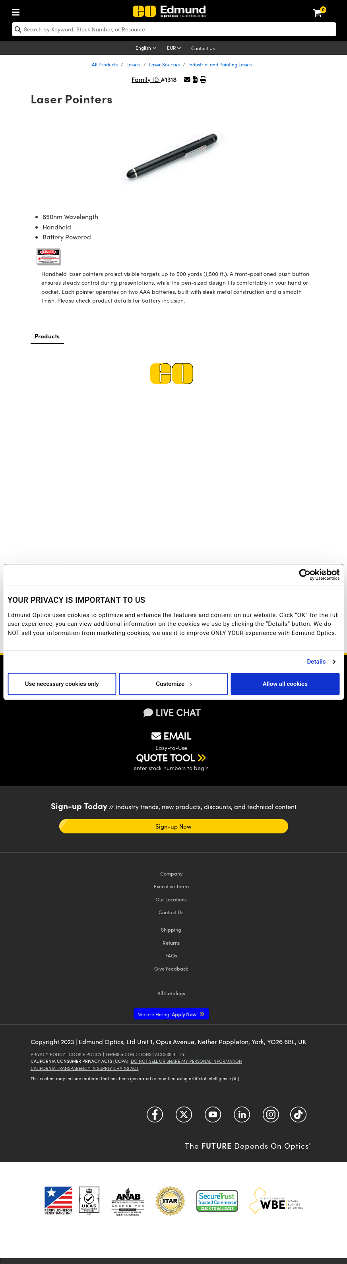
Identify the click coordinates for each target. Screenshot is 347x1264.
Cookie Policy (85, 1054)
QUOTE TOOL (165, 757)
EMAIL (171, 735)
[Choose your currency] (175, 48)
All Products (105, 64)
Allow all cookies (285, 684)
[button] (195, 79)
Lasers (133, 64)
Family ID (146, 79)
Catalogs (171, 993)
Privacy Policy (48, 1054)
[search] (174, 29)
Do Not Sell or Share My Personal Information (186, 1061)
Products (47, 336)
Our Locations (171, 899)
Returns (171, 942)
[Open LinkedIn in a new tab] (242, 1117)
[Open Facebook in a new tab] (155, 1117)
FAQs (171, 955)
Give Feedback (171, 968)
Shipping (171, 929)
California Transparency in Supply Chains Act (85, 1068)
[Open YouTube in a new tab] (213, 1117)
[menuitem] (18, 11)
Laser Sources (164, 64)
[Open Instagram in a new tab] (271, 1117)
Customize (173, 684)
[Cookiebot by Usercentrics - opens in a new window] (304, 575)
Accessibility (170, 1054)
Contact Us (203, 48)
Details (316, 661)
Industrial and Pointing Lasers (220, 64)
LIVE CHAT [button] (171, 712)
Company (171, 873)
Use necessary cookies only (62, 684)
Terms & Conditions (128, 1054)
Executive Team (171, 886)
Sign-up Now (173, 826)
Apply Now (168, 1014)
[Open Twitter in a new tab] (184, 1117)
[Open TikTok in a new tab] (298, 1117)
